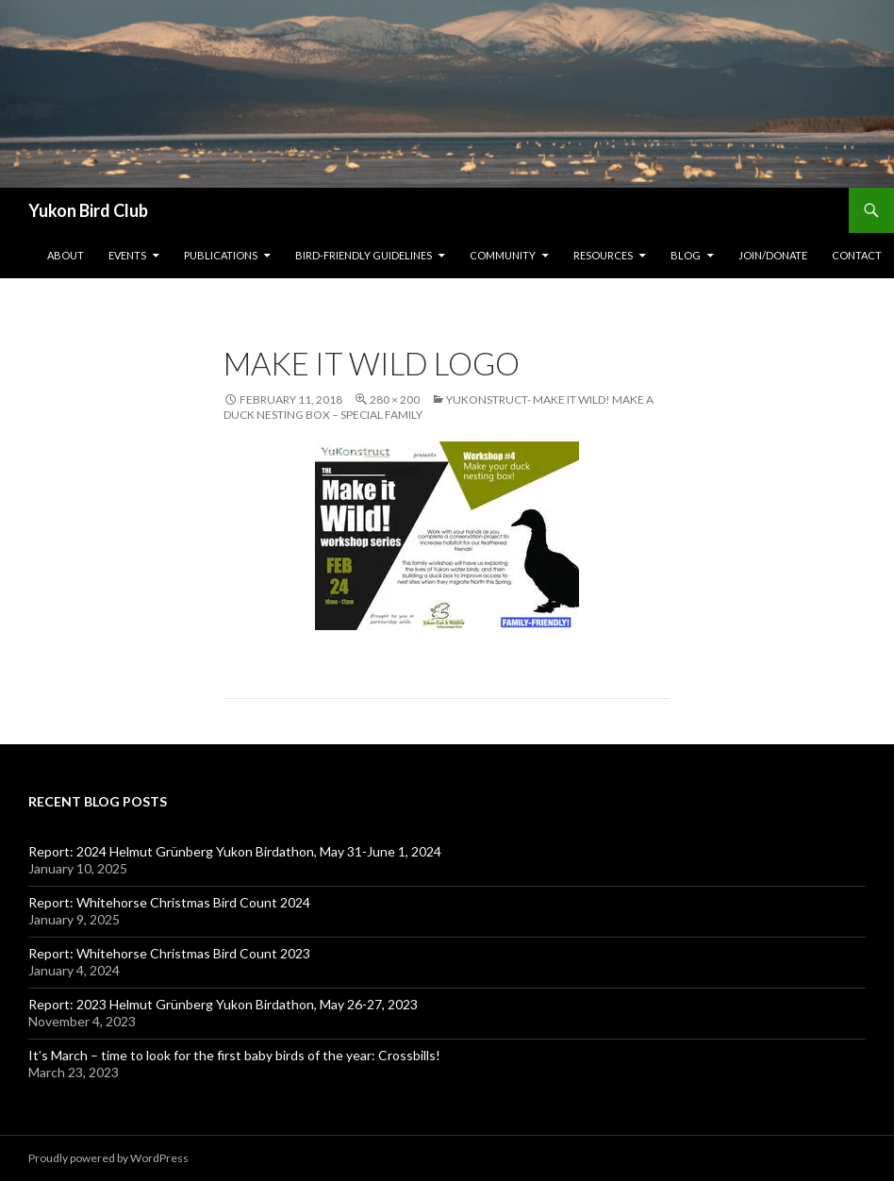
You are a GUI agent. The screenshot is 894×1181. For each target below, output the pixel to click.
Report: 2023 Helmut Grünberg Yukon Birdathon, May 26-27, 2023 (223, 1004)
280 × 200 (395, 399)
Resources (603, 255)
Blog (685, 255)
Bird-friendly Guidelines (363, 255)
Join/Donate (772, 255)
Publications (220, 255)
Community (503, 255)
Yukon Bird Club (88, 210)
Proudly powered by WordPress (108, 1158)
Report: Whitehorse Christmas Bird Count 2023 (169, 953)
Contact (857, 255)
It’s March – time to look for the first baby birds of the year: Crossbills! (234, 1055)
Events (127, 255)
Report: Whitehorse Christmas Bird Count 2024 (169, 902)
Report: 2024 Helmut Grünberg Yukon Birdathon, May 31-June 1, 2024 (234, 851)
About (65, 255)
